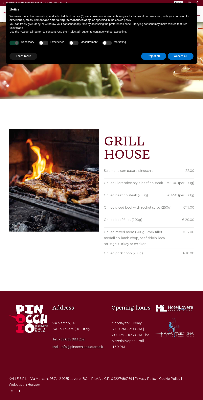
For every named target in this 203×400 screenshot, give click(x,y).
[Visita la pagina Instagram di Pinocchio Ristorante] (12, 391)
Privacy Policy (146, 379)
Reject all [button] (153, 56)
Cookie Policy (169, 379)
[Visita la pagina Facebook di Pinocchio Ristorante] (20, 391)
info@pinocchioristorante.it (82, 347)
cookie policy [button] (123, 20)
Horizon (34, 385)
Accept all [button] (180, 56)
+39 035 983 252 (72, 339)
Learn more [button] (23, 56)
